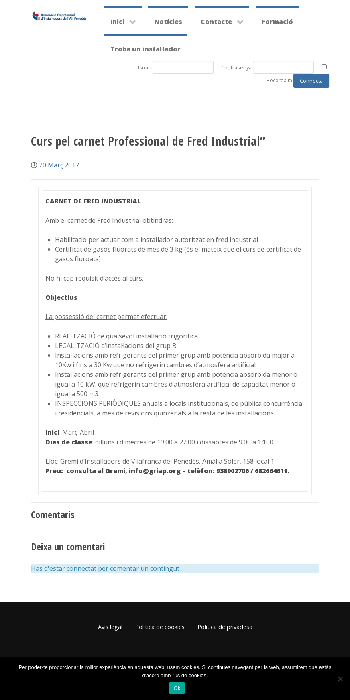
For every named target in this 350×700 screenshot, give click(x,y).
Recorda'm (279, 80)
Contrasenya (236, 67)
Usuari (143, 67)
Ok (176, 688)
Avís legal (110, 627)
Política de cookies (160, 627)
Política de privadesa (224, 627)
